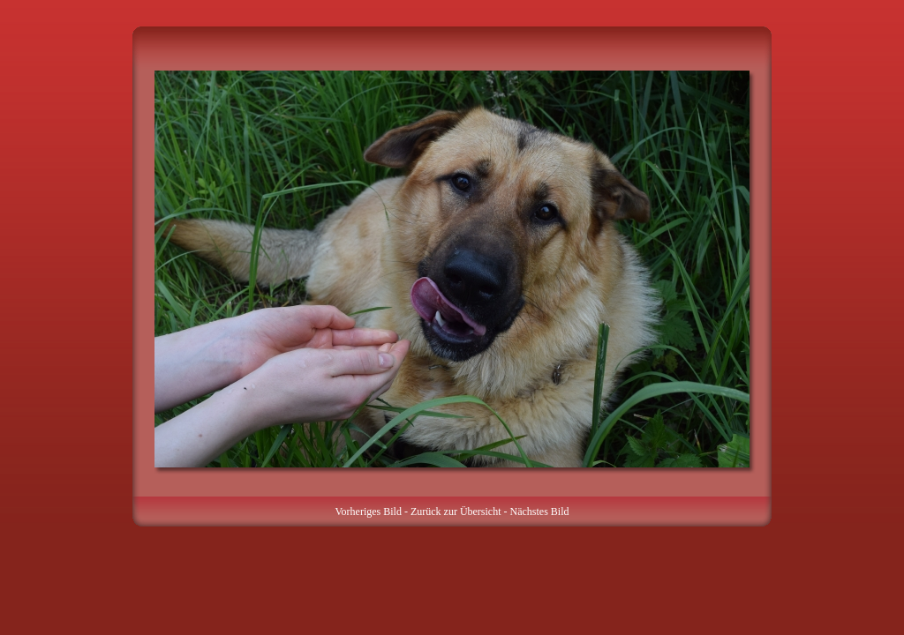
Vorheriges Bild (368, 511)
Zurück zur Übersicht (456, 511)
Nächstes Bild (539, 511)
